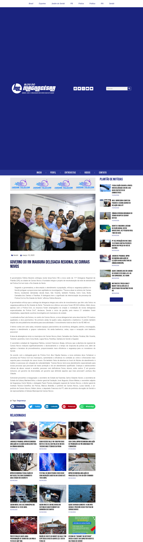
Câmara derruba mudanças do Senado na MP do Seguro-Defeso (122, 215)
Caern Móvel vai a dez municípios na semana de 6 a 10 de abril (22, 506)
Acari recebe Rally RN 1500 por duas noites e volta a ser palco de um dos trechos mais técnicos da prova (51, 444)
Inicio (39, 172)
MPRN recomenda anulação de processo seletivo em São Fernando (80, 474)
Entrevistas (70, 172)
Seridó (111, 3)
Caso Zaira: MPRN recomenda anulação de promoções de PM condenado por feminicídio (81, 444)
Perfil (53, 172)
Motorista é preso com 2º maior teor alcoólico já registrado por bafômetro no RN (122, 287)
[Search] (129, 88)
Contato (103, 172)
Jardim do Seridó (58, 3)
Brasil (31, 3)
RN (102, 3)
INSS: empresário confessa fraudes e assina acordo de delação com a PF (121, 202)
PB (71, 3)
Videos (87, 172)
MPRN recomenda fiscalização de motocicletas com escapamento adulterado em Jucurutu (21, 475)
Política (92, 3)
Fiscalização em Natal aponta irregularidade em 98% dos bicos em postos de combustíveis (122, 189)
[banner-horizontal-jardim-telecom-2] (52, 190)
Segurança (21, 401)
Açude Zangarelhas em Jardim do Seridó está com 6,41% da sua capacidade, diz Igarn (122, 273)
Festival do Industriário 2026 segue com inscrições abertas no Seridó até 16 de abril (52, 475)
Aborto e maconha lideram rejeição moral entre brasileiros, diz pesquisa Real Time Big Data (122, 229)
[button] (18, 406)
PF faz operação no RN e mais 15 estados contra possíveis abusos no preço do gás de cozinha (121, 244)
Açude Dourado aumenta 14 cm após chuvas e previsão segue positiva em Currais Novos (80, 507)
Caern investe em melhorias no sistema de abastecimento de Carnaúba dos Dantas (50, 507)
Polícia (81, 3)
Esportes (42, 3)
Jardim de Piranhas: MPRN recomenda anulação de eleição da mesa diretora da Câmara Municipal (23, 444)
